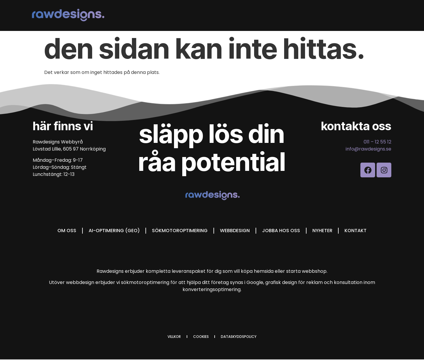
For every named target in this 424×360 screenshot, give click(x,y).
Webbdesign (235, 230)
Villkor (174, 336)
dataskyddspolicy (239, 336)
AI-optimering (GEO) (114, 230)
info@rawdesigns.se (368, 149)
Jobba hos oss (281, 230)
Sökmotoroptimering (180, 230)
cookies (201, 336)
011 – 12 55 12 (377, 141)
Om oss (66, 230)
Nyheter (322, 230)
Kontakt (356, 230)
